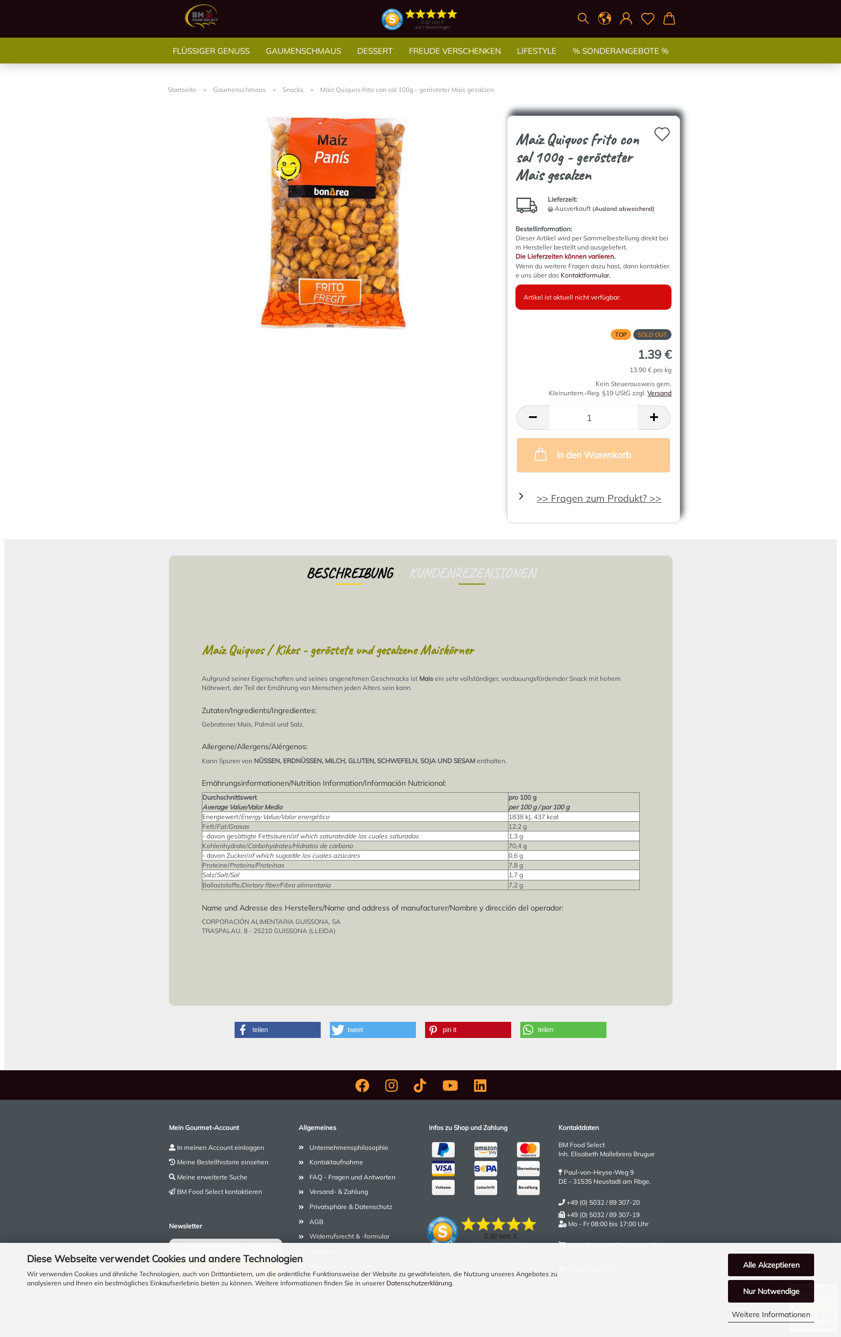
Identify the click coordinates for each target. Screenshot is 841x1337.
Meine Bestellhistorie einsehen (222, 1162)
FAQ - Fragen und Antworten (352, 1177)
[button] (605, 19)
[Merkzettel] (648, 19)
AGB (316, 1222)
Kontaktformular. (586, 275)
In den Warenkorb (581, 454)
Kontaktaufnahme (336, 1162)
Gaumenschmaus (303, 61)
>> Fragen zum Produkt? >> (598, 498)
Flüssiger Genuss (211, 61)
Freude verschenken (455, 61)
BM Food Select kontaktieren (219, 1191)
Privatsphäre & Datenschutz (350, 1207)
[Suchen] (583, 19)
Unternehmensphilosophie (348, 1147)
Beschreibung (349, 573)
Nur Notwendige (771, 1291)
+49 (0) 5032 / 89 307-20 (603, 1202)
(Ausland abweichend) (623, 208)
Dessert (375, 61)
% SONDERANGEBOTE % (621, 61)
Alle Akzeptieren (771, 1265)
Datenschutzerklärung (419, 1283)
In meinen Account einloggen (220, 1147)
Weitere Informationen (771, 1314)
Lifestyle (536, 61)
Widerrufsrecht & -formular (349, 1236)
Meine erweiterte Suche (212, 1177)
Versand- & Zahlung (338, 1191)
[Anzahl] (593, 418)
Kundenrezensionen (471, 573)
